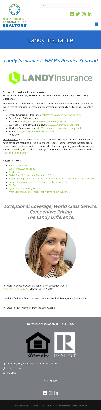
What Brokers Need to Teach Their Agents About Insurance (39, 191)
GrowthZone (83, 406)
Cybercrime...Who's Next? (22, 168)
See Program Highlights (15, 152)
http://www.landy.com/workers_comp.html (58, 128)
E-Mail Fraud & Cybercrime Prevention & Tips (31, 175)
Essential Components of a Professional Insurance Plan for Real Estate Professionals (52, 178)
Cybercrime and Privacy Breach (24, 188)
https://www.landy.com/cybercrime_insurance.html (46, 121)
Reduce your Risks (18, 165)
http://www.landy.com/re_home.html (61, 115)
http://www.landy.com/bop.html (62, 124)
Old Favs (13, 185)
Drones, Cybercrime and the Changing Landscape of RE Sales (40, 182)
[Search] (65, 5)
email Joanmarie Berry (14, 289)
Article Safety (15, 172)
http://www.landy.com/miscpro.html (35, 131)
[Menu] (96, 24)
